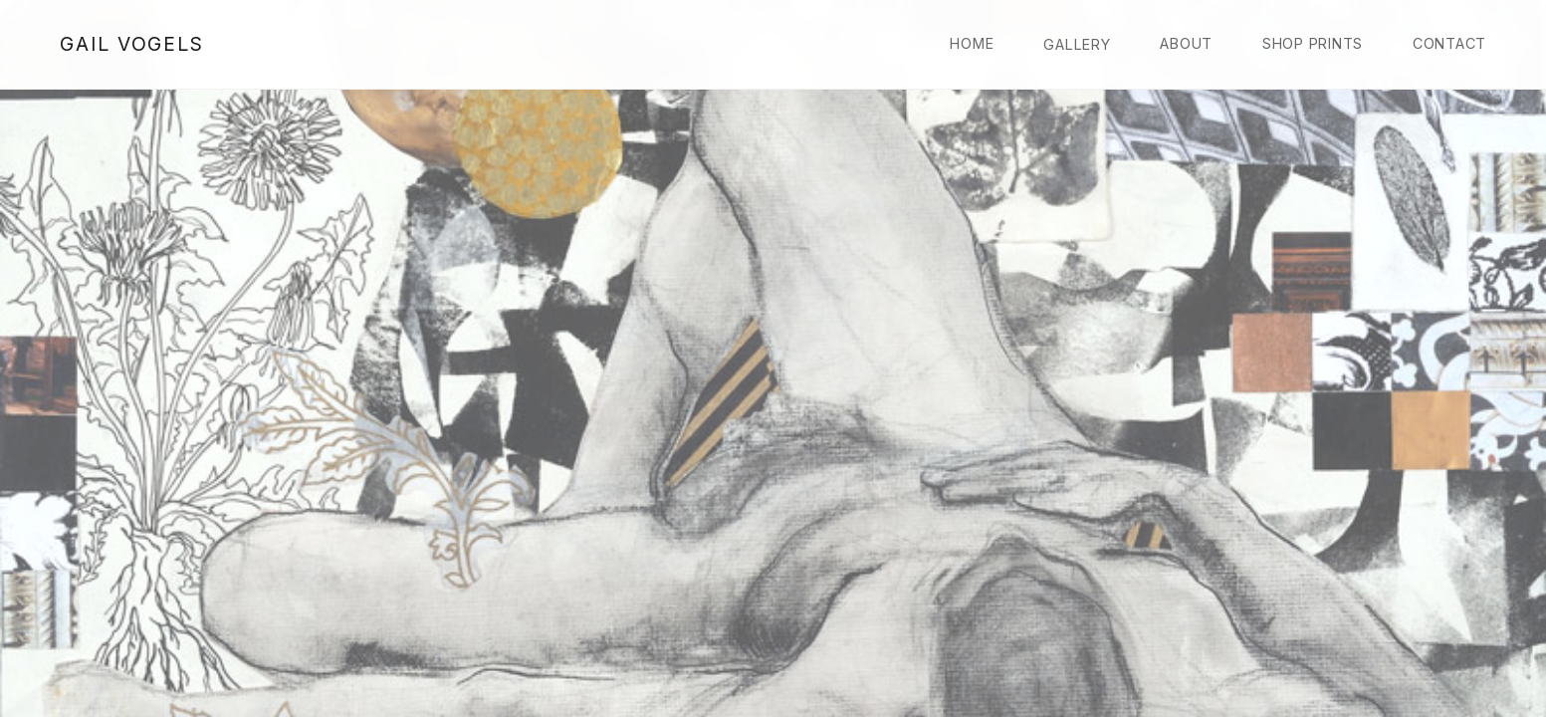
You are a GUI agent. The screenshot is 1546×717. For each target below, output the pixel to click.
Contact (1449, 43)
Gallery (1076, 44)
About (1186, 43)
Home (972, 43)
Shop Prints (1312, 43)
